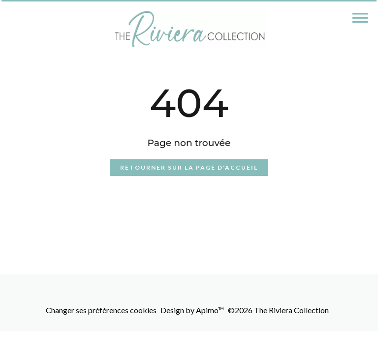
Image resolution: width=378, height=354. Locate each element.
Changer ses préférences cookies (101, 310)
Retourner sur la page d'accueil (189, 167)
